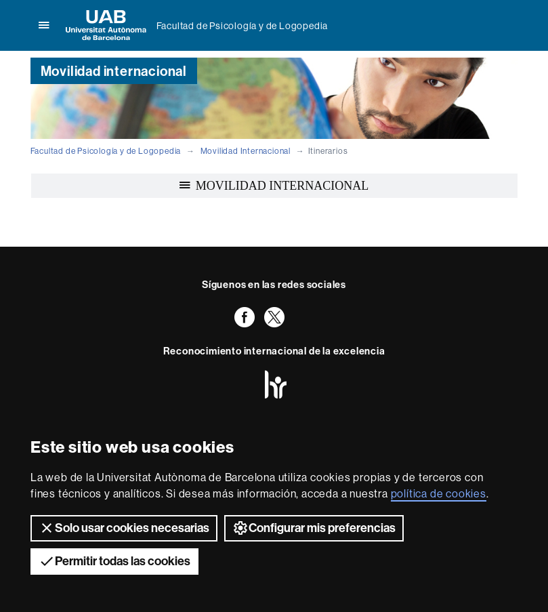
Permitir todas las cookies (114, 561)
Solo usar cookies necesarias (124, 528)
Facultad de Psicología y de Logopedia (242, 26)
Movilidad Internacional (246, 151)
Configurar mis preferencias (314, 528)
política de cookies (438, 493)
